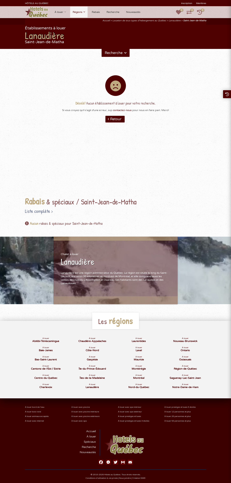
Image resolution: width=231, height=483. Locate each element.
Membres (201, 3)
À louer (59, 12)
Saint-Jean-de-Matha (194, 20)
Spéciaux (90, 441)
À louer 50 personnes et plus (177, 421)
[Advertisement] (115, 164)
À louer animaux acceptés (37, 416)
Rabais (96, 12)
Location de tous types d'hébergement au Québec (139, 20)
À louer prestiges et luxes (129, 416)
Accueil (106, 20)
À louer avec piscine (80, 407)
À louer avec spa (79, 421)
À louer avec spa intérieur (129, 407)
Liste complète (37, 211)
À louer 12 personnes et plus (177, 412)
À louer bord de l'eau (34, 407)
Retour (115, 119)
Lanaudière (175, 20)
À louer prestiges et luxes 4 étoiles (133, 421)
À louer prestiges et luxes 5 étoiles (180, 407)
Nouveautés (133, 12)
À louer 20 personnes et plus (177, 416)
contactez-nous (122, 110)
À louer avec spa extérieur (130, 412)
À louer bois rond (33, 412)
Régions (77, 12)
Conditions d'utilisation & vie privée (102, 478)
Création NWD (138, 478)
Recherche (113, 12)
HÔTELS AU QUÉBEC (36, 3)
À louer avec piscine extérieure (85, 416)
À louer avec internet (34, 421)
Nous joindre (125, 478)
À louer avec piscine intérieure (85, 412)
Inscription (186, 3)
